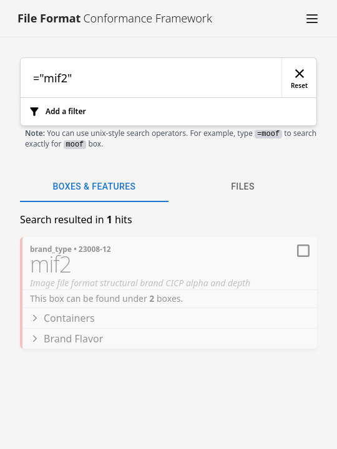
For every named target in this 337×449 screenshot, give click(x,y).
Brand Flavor (66, 338)
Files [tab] (242, 187)
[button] (312, 19)
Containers (62, 318)
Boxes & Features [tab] (94, 187)
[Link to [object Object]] (111, 18)
